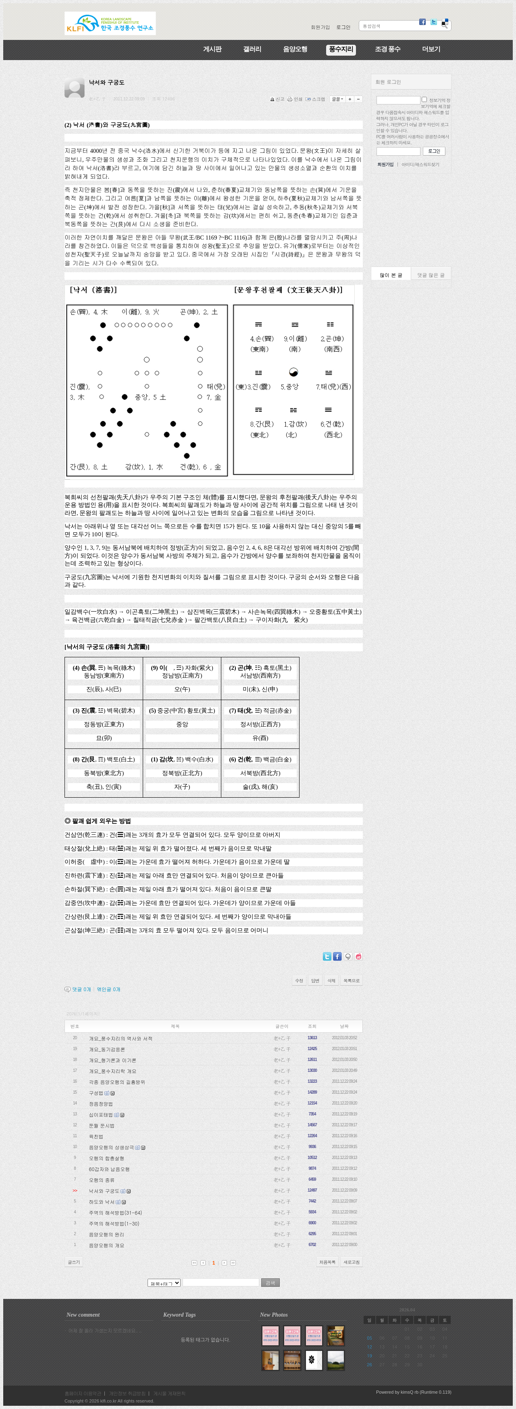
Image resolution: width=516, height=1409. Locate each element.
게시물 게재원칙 (169, 1393)
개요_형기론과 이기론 (113, 1060)
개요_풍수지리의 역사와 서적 (121, 1038)
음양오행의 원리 (107, 1234)
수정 (299, 981)
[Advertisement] (411, 220)
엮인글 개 (109, 989)
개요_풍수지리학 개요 (113, 1070)
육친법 (96, 1136)
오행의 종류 (102, 1179)
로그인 (343, 26)
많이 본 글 (391, 274)
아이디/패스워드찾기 (420, 164)
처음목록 (327, 1262)
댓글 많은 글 (431, 274)
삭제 (331, 981)
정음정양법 (101, 1103)
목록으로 (351, 981)
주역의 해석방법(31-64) (115, 1212)
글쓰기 (74, 1262)
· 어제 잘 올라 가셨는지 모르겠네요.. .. (102, 1330)
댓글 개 (81, 989)
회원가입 (320, 26)
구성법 (96, 1092)
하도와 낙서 (102, 1201)
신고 (278, 99)
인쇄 (296, 99)
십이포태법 (101, 1114)
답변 (315, 981)
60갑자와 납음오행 (109, 1168)
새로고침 (351, 1262)
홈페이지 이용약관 (82, 1393)
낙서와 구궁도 (104, 1190)
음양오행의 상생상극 (111, 1147)
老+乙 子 (282, 1037)
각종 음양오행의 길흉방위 (117, 1081)
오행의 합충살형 (107, 1158)
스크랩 (316, 99)
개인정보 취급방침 (127, 1393)
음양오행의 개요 (107, 1245)
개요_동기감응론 (107, 1049)
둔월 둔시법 (102, 1125)
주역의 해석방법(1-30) (114, 1223)
